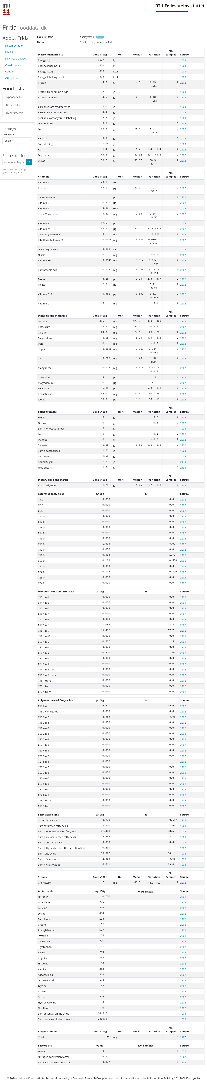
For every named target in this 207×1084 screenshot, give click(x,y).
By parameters (14, 112)
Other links (11, 78)
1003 (183, 60)
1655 (183, 138)
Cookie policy (13, 65)
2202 (183, 82)
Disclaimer (11, 52)
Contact (9, 71)
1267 (183, 1056)
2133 (183, 461)
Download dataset (16, 58)
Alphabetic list (14, 97)
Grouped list (13, 105)
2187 (183, 1037)
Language (8, 134)
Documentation (14, 45)
